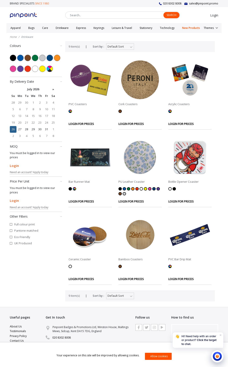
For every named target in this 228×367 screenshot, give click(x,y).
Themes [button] (209, 28)
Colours (36, 45)
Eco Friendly (22, 237)
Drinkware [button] (62, 28)
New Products (191, 28)
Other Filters (36, 216)
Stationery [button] (146, 28)
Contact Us (17, 341)
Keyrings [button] (99, 28)
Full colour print (24, 224)
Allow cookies (159, 356)
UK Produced (23, 243)
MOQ (36, 146)
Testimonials (18, 331)
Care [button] (45, 28)
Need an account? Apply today (29, 172)
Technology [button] (167, 28)
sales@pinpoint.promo (203, 3)
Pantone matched (26, 231)
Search (171, 15)
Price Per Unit (36, 181)
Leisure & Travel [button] (122, 28)
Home (13, 36)
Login (214, 15)
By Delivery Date (36, 81)
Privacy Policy (18, 336)
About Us (16, 326)
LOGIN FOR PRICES (81, 124)
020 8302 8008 (172, 3)
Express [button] (81, 28)
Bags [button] (31, 28)
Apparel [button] (15, 28)
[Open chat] (217, 356)
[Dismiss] (220, 335)
